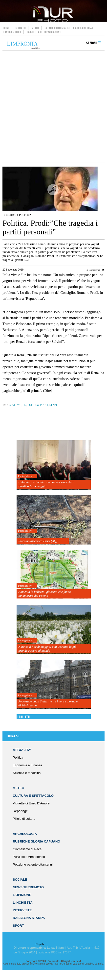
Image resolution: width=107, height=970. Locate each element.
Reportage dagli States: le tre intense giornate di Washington (48, 703)
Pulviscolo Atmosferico (29, 857)
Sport (18, 925)
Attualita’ (22, 750)
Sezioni (91, 43)
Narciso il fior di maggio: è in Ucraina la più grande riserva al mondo (47, 648)
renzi (53, 405)
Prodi (44, 405)
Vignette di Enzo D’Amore (31, 803)
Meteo (35, 28)
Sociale (20, 879)
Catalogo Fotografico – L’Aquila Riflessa (69, 28)
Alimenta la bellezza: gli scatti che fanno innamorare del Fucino (44, 593)
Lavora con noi (12, 32)
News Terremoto (28, 887)
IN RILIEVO (9, 215)
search (76, 43)
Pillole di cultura (24, 819)
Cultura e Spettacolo (33, 795)
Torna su (12, 736)
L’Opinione (22, 895)
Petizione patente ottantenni (33, 864)
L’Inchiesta (23, 902)
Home (6, 28)
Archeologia (25, 834)
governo (15, 405)
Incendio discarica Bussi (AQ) (37, 541)
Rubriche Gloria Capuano (36, 841)
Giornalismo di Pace (27, 849)
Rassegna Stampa (29, 918)
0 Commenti (93, 269)
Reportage (20, 811)
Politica (25, 215)
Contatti (21, 28)
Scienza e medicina (27, 773)
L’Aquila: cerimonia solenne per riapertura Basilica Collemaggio (46, 484)
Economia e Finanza (27, 765)
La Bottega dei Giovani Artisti (44, 32)
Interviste (22, 910)
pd (24, 405)
